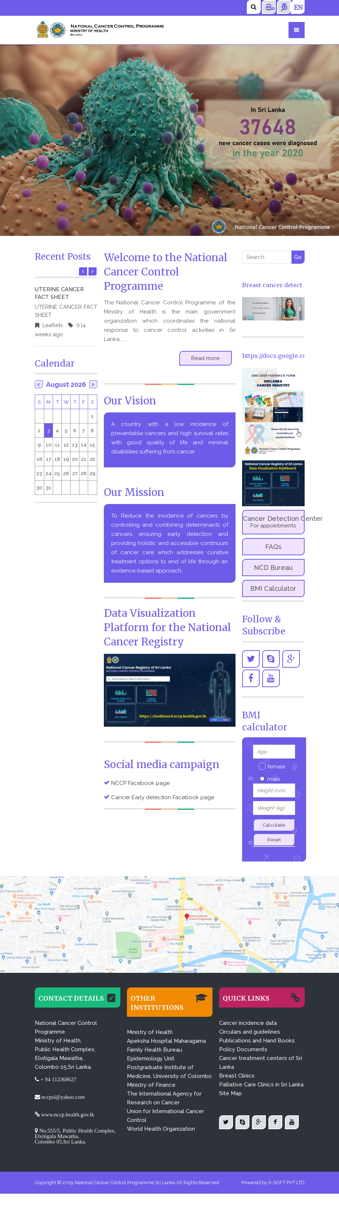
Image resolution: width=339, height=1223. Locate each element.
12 (66, 445)
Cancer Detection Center (274, 522)
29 (92, 473)
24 (49, 473)
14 (84, 445)
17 (48, 459)
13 (75, 445)
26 (66, 473)
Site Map (230, 1093)
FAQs (273, 547)
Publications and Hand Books (257, 1040)
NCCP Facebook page (140, 783)
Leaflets (52, 325)
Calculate (274, 825)
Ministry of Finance (151, 1085)
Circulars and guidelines (249, 1032)
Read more (205, 358)
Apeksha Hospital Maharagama (166, 1041)
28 (84, 473)
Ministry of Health (150, 1032)
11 (57, 445)
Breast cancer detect (272, 285)
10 (49, 445)
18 (57, 459)
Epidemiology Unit (150, 1058)
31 (48, 487)
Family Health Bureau (154, 1049)
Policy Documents (243, 1049)
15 (92, 445)
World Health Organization (161, 1129)
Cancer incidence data (248, 1023)
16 (39, 459)
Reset (274, 839)
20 (75, 459)
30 (39, 487)
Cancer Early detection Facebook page (162, 797)
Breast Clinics (237, 1075)
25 (57, 473)
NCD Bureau (273, 567)
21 (83, 459)
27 (75, 473)
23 (39, 473)
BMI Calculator (273, 588)
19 (66, 459)
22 (92, 459)
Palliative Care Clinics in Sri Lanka (261, 1084)
